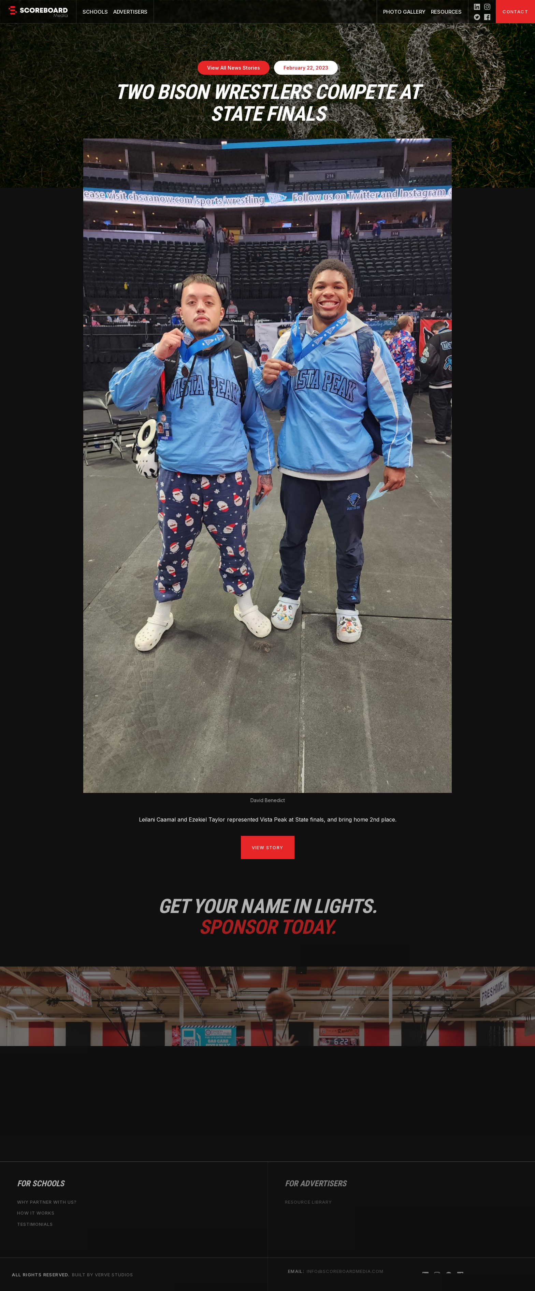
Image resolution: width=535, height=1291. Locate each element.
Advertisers (130, 12)
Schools (95, 12)
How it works (36, 1213)
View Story (268, 847)
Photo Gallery (404, 12)
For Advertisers (315, 1183)
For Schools (40, 1183)
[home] (38, 11)
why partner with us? (47, 1202)
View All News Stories (233, 68)
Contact (515, 11)
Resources (446, 12)
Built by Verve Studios (102, 1274)
